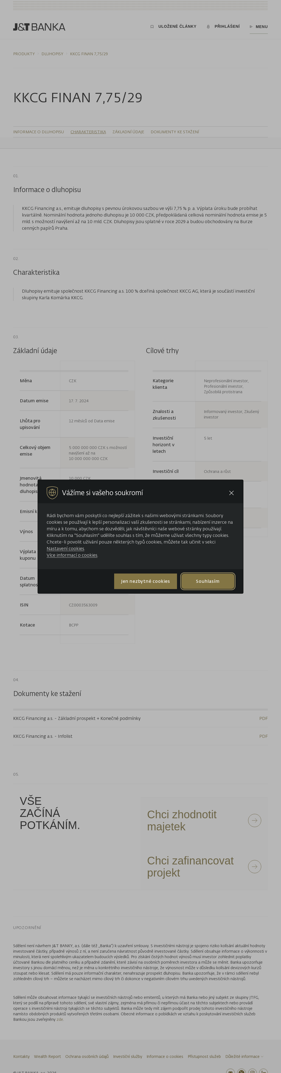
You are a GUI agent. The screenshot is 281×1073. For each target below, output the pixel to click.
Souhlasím (208, 581)
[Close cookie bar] (231, 493)
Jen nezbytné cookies (145, 581)
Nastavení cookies (65, 548)
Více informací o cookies (72, 555)
